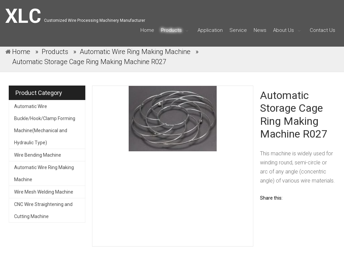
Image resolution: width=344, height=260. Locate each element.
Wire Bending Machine (37, 155)
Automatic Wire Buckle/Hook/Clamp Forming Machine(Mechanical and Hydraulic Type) (44, 124)
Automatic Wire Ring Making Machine (44, 173)
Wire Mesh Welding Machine (43, 192)
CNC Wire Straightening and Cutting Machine (43, 210)
